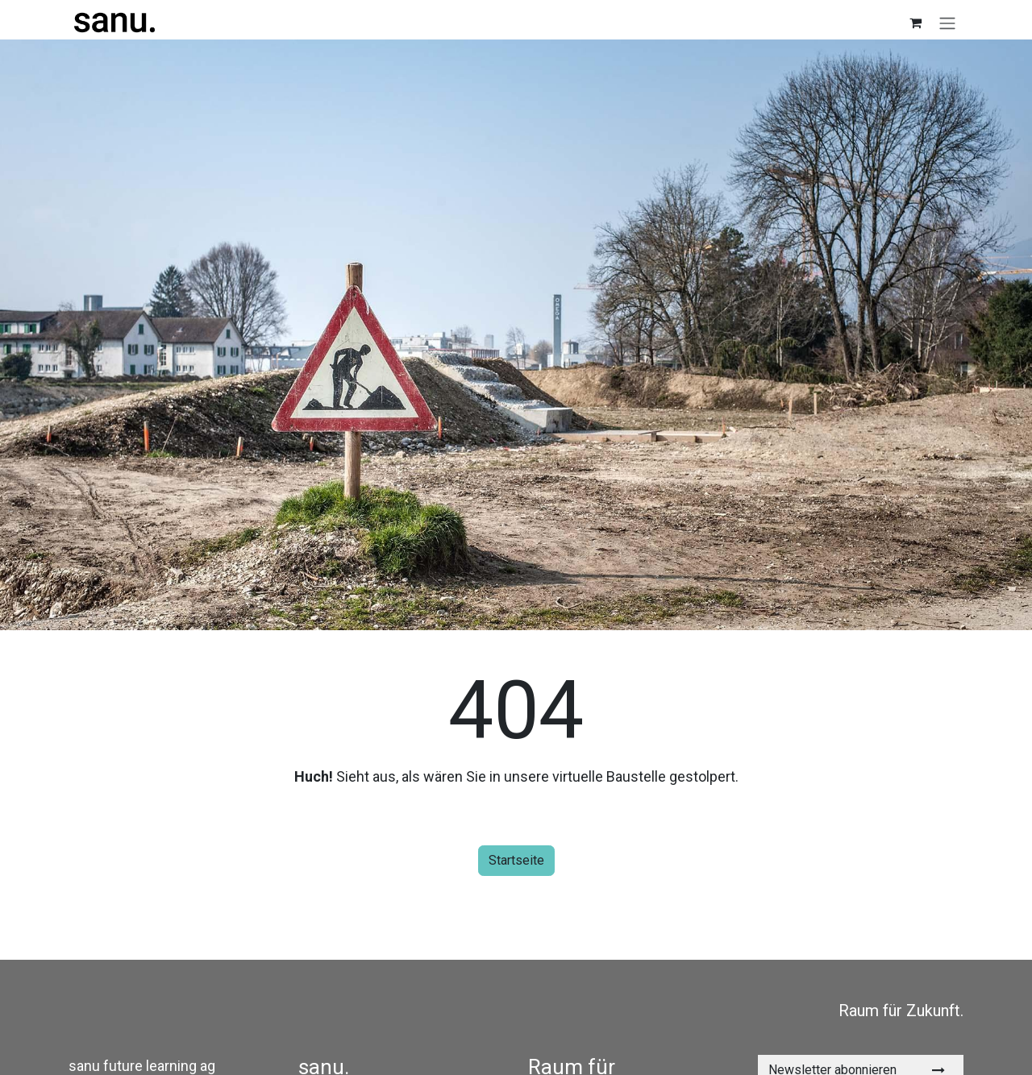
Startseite (516, 860)
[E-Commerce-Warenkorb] (915, 22)
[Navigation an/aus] (947, 22)
